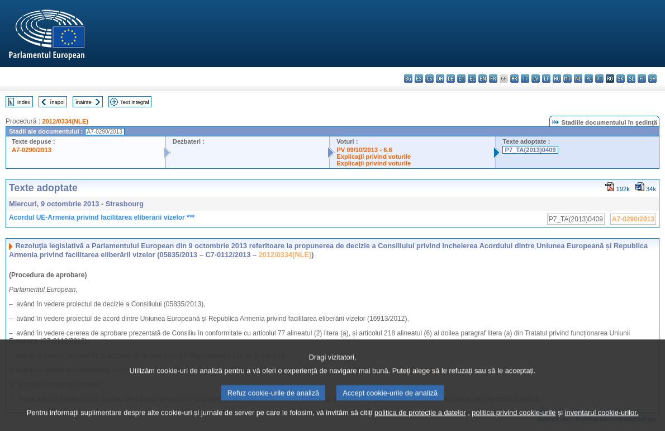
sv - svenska (652, 78)
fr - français (493, 78)
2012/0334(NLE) (65, 121)
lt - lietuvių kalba (546, 78)
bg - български (408, 78)
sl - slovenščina (631, 78)
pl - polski (589, 78)
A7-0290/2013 (31, 149)
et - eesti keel (461, 78)
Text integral (134, 102)
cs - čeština (429, 78)
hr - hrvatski (514, 78)
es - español (419, 78)
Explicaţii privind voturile (373, 156)
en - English (482, 78)
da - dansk (440, 78)
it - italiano (525, 78)
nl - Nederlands (578, 78)
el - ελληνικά (472, 78)
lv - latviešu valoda (535, 78)
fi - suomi (642, 78)
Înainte (83, 102)
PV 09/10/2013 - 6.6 (364, 149)
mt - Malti (567, 78)
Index (23, 102)
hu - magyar (557, 78)
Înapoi (57, 102)
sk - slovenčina (620, 78)
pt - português (599, 78)
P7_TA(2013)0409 (530, 149)
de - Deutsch (450, 78)
